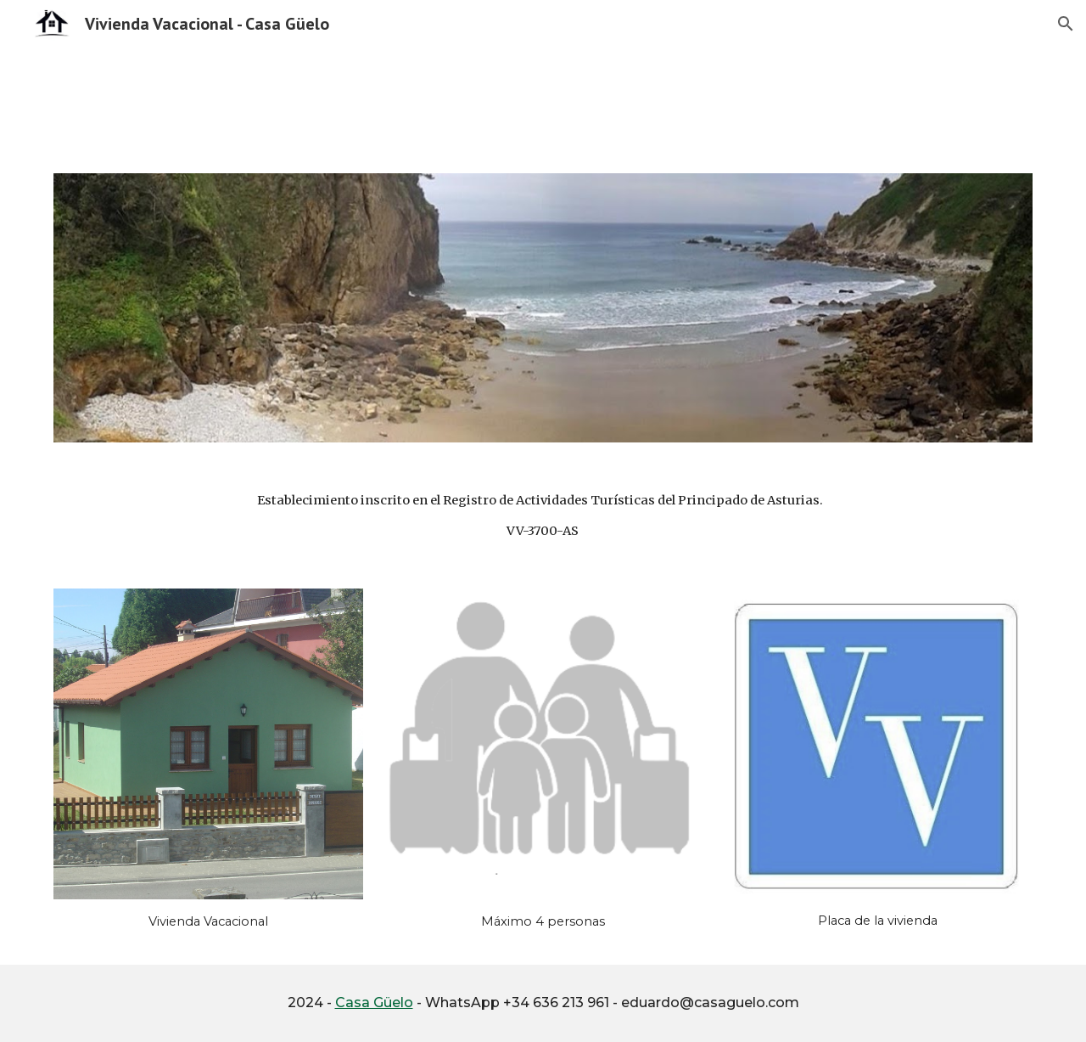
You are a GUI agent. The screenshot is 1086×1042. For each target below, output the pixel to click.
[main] (543, 516)
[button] (1065, 23)
